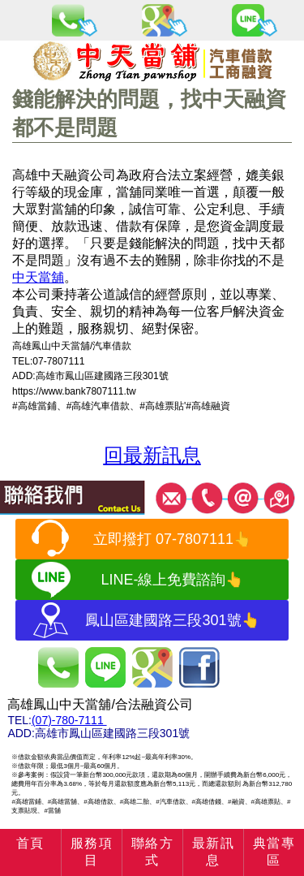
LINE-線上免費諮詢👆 (172, 580)
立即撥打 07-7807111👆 (172, 539)
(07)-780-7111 (69, 720)
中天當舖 (38, 277)
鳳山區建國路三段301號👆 (172, 620)
